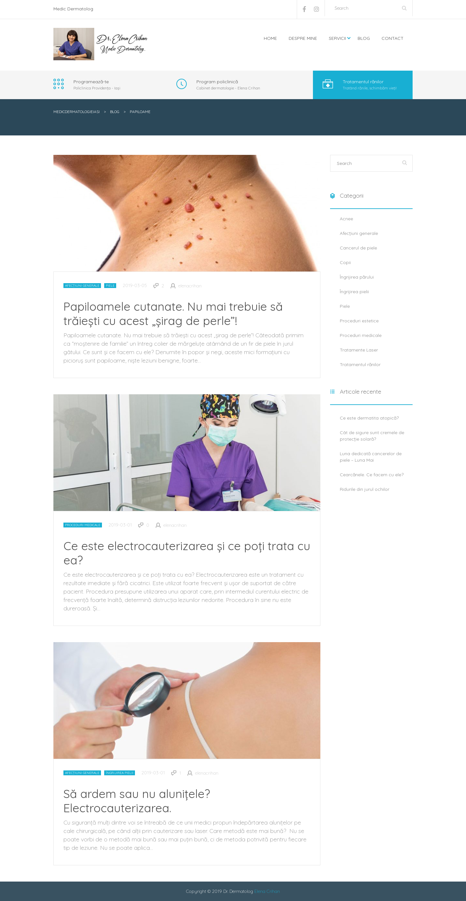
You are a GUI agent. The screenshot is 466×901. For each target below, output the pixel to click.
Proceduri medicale (82, 525)
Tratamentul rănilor (360, 364)
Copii (345, 262)
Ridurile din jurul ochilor (364, 489)
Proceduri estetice (359, 321)
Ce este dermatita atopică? (369, 418)
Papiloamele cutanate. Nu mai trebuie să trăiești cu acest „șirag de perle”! (173, 313)
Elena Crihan (267, 891)
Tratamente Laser (359, 350)
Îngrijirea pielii (119, 773)
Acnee (346, 219)
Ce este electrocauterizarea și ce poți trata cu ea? (186, 552)
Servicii (337, 38)
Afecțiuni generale (82, 285)
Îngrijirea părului (357, 277)
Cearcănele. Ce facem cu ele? (372, 475)
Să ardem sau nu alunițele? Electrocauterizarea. (136, 800)
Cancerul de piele (358, 248)
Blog (364, 38)
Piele (110, 285)
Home (270, 38)
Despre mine (303, 38)
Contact (393, 38)
